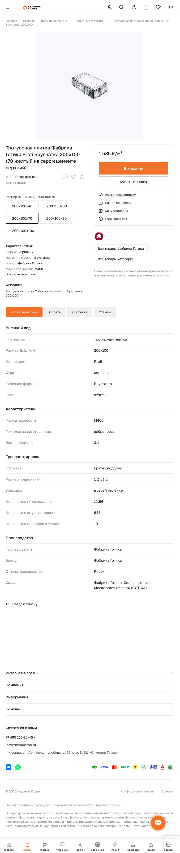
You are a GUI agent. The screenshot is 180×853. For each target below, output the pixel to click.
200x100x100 (23, 230)
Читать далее (140, 826)
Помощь (13, 709)
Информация (17, 697)
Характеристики (24, 312)
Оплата (55, 312)
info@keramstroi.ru (21, 745)
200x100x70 (22, 218)
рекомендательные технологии (96, 805)
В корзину (133, 168)
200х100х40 (22, 206)
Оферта (167, 791)
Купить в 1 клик (133, 181)
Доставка (79, 312)
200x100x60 (57, 206)
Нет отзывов (26, 177)
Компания (15, 685)
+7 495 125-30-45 (19, 737)
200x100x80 (56, 218)
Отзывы (105, 312)
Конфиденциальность (137, 791)
